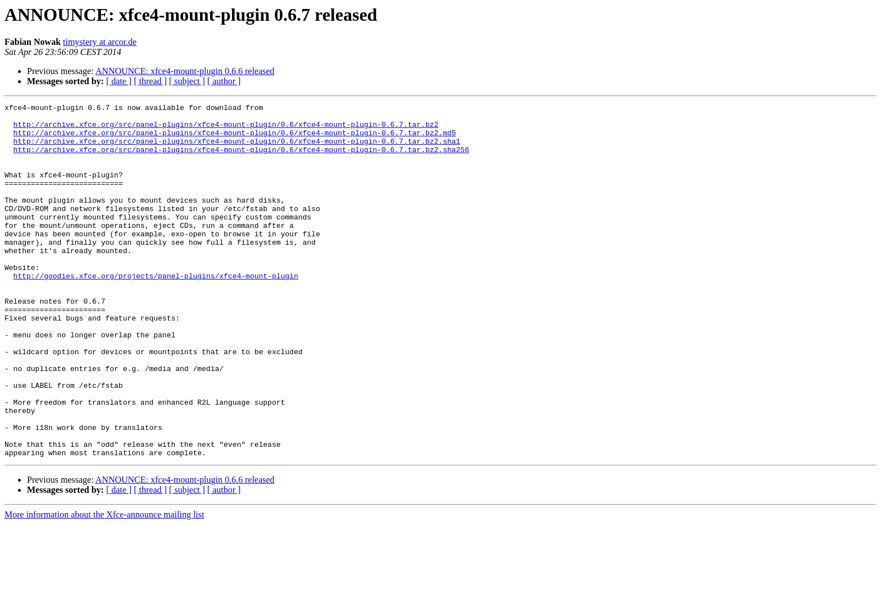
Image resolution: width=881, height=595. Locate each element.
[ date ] (118, 81)
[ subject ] (187, 81)
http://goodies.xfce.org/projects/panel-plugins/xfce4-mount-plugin (155, 311)
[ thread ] (150, 81)
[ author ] (224, 81)
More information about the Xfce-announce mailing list (104, 585)
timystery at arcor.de (100, 42)
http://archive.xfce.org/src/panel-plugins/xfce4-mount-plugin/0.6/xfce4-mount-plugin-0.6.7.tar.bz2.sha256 (241, 159)
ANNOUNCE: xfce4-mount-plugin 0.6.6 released (185, 71)
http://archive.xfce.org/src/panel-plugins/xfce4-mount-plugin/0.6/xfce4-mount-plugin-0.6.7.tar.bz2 (226, 129)
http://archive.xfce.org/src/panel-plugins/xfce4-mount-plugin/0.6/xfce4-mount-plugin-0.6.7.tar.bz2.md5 (234, 139)
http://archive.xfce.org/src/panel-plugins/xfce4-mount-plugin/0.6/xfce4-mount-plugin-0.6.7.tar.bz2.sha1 (237, 149)
